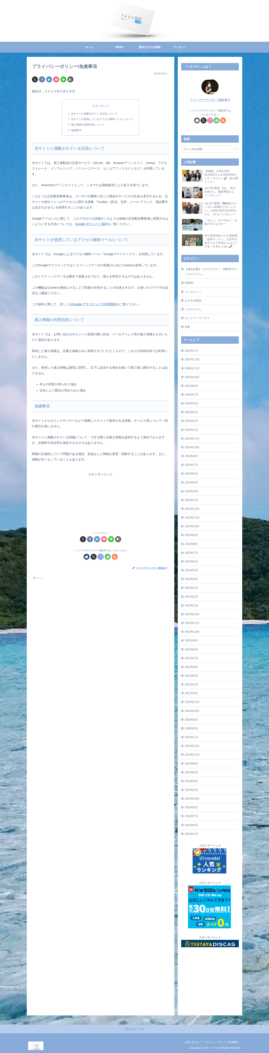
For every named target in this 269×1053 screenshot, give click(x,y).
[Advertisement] (100, 501)
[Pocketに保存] (56, 79)
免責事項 (74, 130)
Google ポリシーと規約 (91, 224)
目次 (95, 105)
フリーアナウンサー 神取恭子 (210, 100)
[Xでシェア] (35, 79)
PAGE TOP (134, 1029)
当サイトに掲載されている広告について (93, 113)
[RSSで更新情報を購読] (115, 557)
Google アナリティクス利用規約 (94, 304)
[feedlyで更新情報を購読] (108, 557)
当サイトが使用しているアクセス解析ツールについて (102, 119)
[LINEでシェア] (63, 79)
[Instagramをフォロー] (101, 557)
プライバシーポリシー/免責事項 (221, 1042)
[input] (210, 149)
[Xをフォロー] (94, 557)
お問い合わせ (192, 1042)
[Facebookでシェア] (42, 79)
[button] (70, 79)
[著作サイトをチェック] (87, 557)
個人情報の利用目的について (87, 124)
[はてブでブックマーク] (49, 79)
